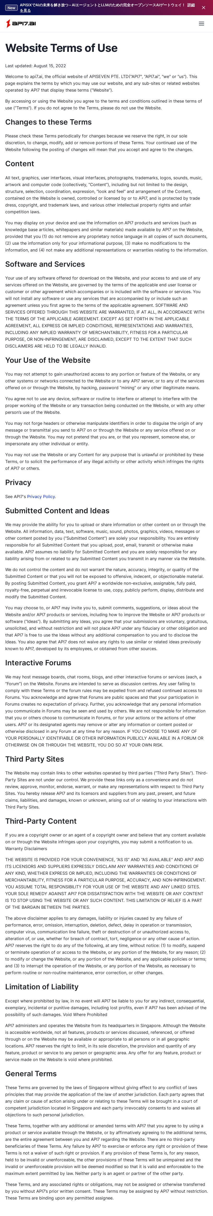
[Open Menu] (201, 23)
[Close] (203, 7)
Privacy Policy (41, 496)
